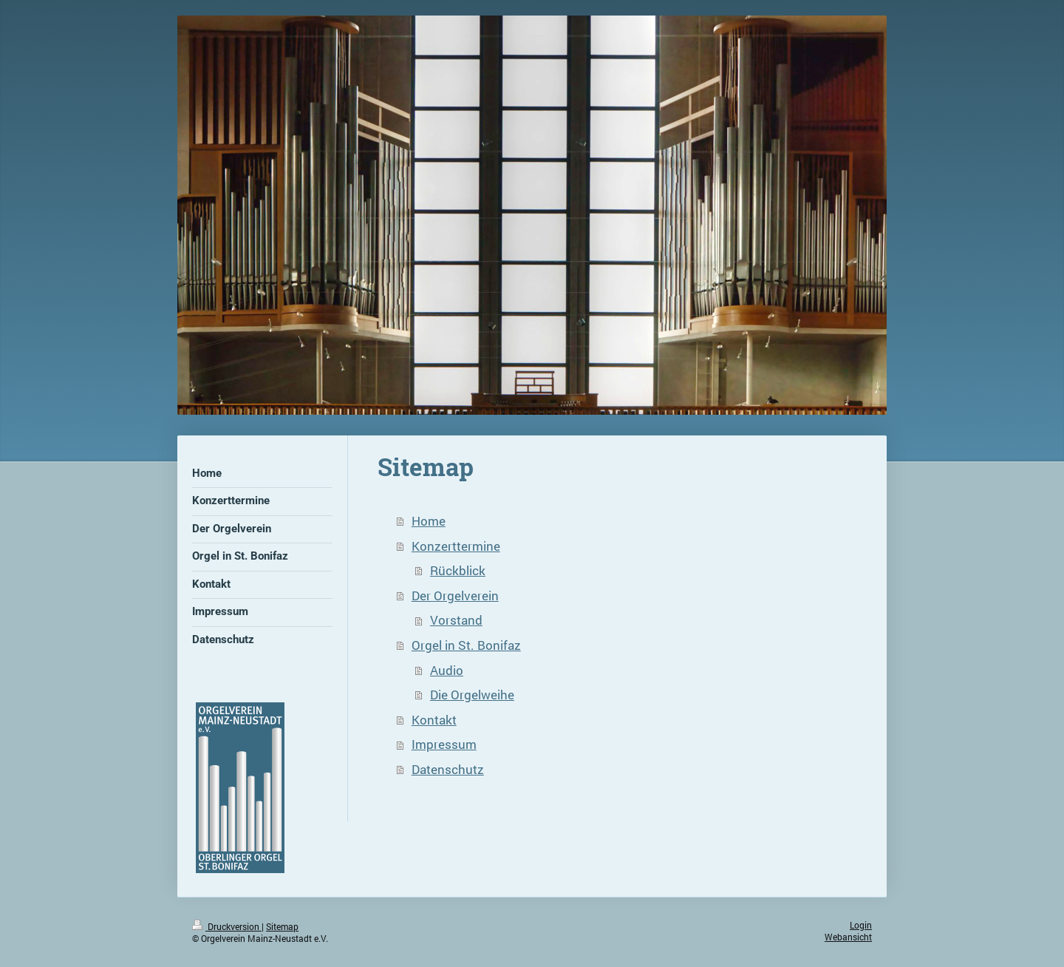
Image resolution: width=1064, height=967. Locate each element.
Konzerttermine (456, 545)
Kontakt (434, 719)
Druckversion (227, 926)
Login (861, 925)
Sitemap (282, 926)
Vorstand (456, 619)
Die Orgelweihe (472, 694)
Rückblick (457, 570)
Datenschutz (448, 769)
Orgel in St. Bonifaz (466, 645)
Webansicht (848, 937)
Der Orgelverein (455, 595)
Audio (446, 670)
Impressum (444, 744)
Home (429, 520)
